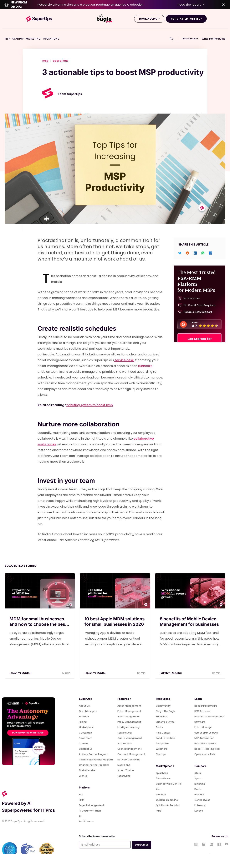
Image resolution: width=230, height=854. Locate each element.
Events (83, 767)
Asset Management (129, 697)
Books (159, 718)
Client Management (129, 740)
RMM (81, 791)
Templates (162, 734)
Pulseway (200, 796)
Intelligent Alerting (128, 718)
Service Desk (124, 724)
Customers (86, 724)
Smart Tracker (125, 761)
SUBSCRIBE (142, 836)
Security (146, 847)
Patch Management (129, 702)
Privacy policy (104, 847)
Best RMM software (205, 697)
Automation (124, 734)
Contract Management (131, 745)
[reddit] (187, 244)
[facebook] (210, 244)
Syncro (198, 769)
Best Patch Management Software (209, 710)
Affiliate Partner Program (93, 745)
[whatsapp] (202, 244)
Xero (158, 780)
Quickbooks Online (167, 791)
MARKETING (33, 30)
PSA (81, 786)
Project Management (91, 796)
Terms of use (86, 847)
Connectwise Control (168, 775)
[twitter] (179, 244)
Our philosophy (88, 702)
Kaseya (198, 802)
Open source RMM (204, 745)
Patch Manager (203, 718)
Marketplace (86, 718)
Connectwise (202, 791)
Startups (161, 745)
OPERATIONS (51, 30)
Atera (197, 764)
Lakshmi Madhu (20, 664)
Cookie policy (123, 847)
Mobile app (123, 756)
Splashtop (162, 764)
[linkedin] (195, 244)
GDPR (136, 847)
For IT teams (86, 812)
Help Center (163, 724)
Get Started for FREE (199, 335)
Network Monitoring (128, 751)
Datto (198, 780)
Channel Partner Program (94, 756)
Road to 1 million (165, 729)
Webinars (161, 740)
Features (84, 708)
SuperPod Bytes (165, 713)
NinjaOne (199, 775)
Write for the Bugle (213, 30)
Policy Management (129, 713)
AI (80, 807)
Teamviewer (163, 769)
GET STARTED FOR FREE (185, 10)
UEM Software (202, 702)
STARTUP (17, 30)
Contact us (86, 740)
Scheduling (123, 767)
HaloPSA (199, 786)
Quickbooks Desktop (168, 796)
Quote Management (129, 729)
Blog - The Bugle (166, 702)
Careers (83, 734)
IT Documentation (90, 802)
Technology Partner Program (96, 751)
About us (84, 697)
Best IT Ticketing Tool (207, 740)
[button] (190, 29)
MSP (7, 30)
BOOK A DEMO (148, 10)
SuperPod (161, 708)
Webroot (161, 786)
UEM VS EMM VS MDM (206, 724)
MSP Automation (204, 729)
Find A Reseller (87, 761)
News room (85, 729)
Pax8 (158, 802)
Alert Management (128, 708)
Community (163, 697)
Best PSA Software (205, 734)
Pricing (83, 713)
